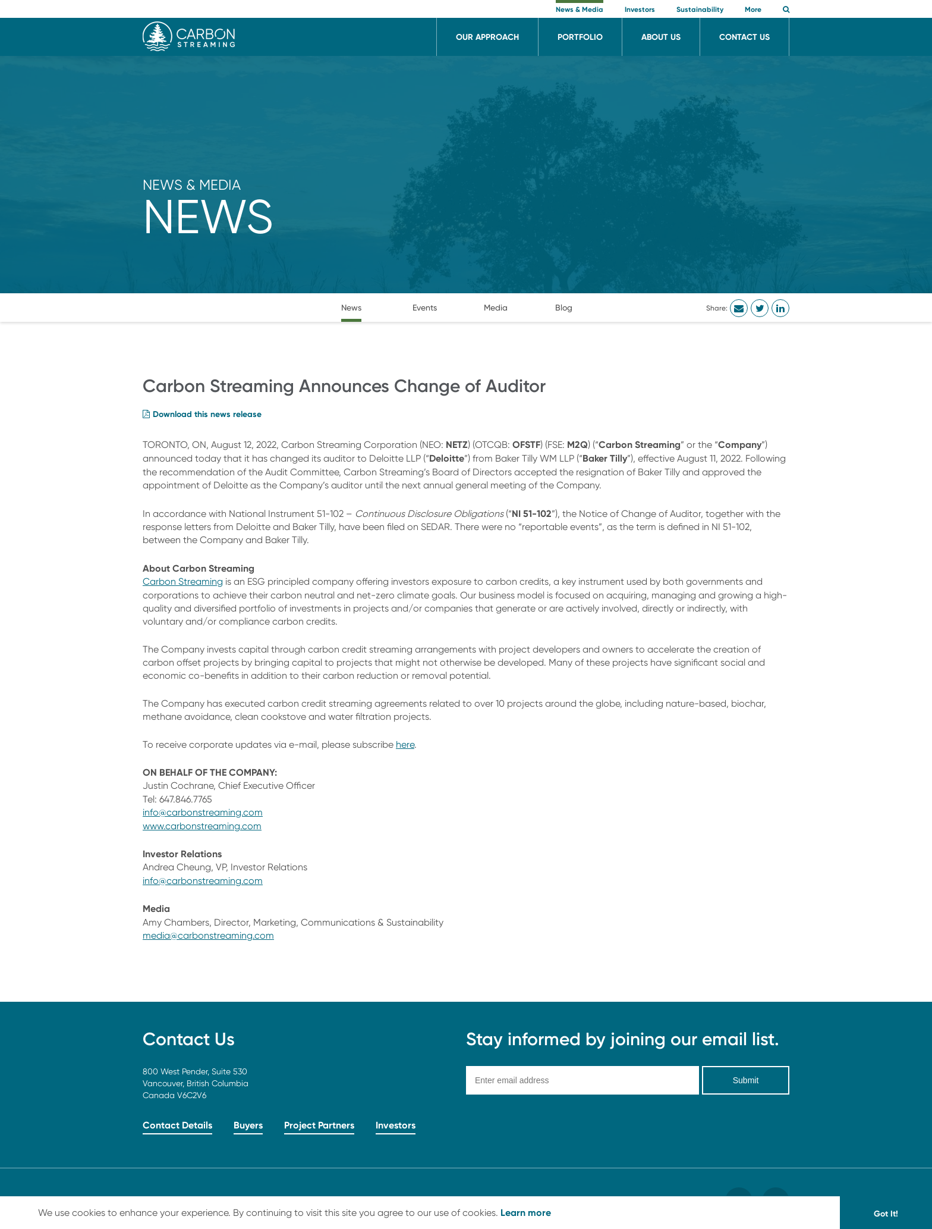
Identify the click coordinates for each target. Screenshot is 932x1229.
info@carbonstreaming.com (203, 812)
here (405, 744)
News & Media (192, 184)
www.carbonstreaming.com (202, 826)
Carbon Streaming (183, 581)
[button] (786, 10)
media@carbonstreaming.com (208, 935)
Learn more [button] (525, 1212)
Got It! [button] (886, 1213)
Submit (746, 1080)
